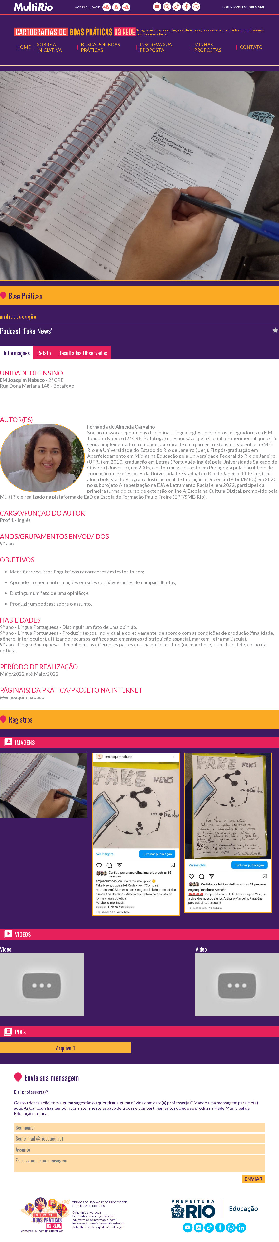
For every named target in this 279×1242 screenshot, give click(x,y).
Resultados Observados (82, 352)
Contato (251, 47)
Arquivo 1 (65, 1047)
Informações (17, 352)
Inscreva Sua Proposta (156, 47)
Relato (44, 352)
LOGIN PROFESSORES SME (243, 7)
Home (23, 47)
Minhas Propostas (207, 47)
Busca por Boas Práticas (100, 47)
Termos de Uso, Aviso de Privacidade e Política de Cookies (99, 1204)
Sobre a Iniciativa (49, 47)
